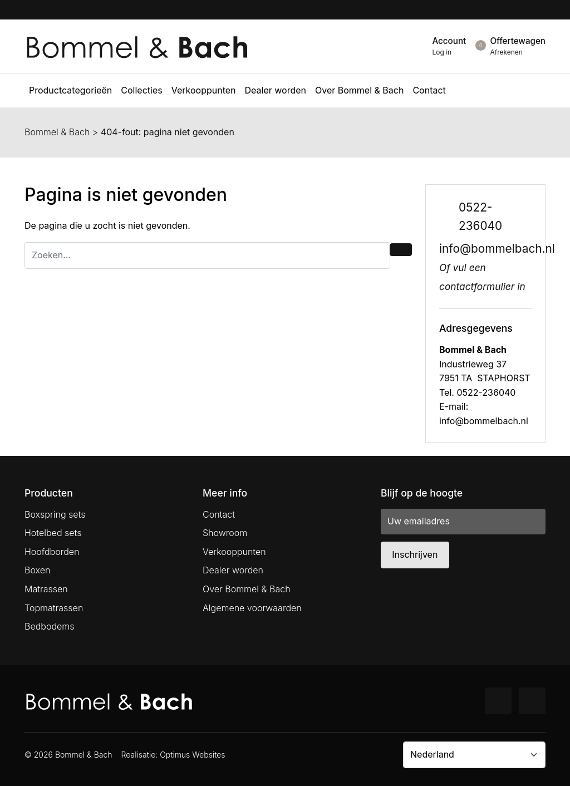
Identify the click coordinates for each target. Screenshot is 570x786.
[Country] (474, 754)
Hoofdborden (52, 551)
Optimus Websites (192, 754)
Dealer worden (233, 570)
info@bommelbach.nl (497, 249)
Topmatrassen (53, 607)
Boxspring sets (54, 514)
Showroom (225, 532)
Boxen (37, 570)
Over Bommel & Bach (247, 589)
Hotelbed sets (52, 532)
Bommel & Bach (57, 131)
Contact (219, 514)
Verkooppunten (234, 551)
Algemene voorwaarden (252, 607)
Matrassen (46, 589)
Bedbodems (49, 626)
